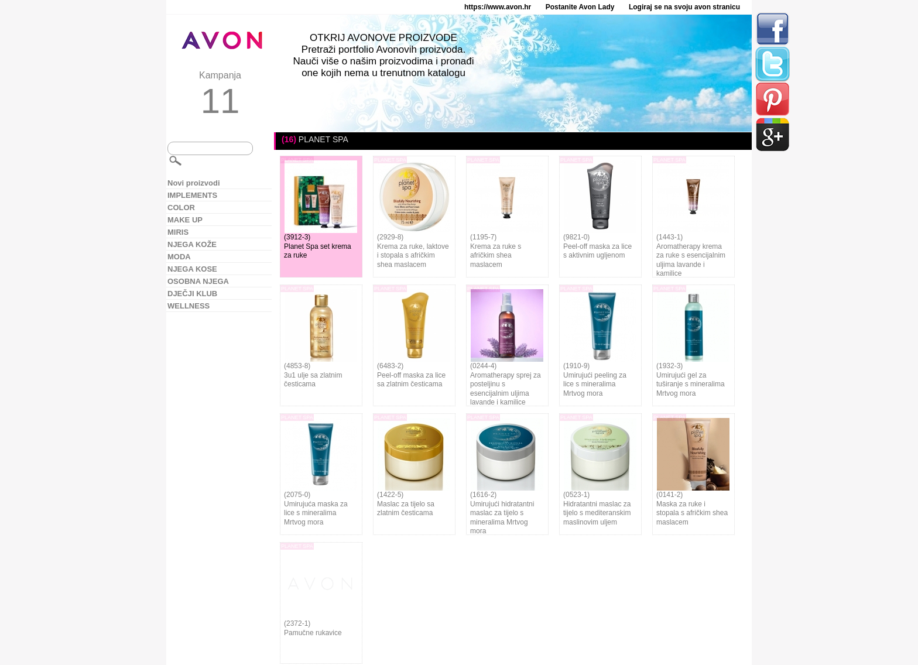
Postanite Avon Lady (580, 7)
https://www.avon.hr (497, 7)
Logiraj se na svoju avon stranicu (684, 7)
